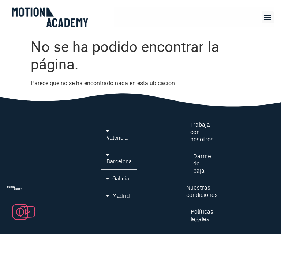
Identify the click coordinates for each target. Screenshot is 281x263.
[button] (268, 17)
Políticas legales (202, 214)
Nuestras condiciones (202, 190)
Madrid (121, 195)
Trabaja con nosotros (202, 131)
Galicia (120, 178)
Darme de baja (202, 163)
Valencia (117, 137)
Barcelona (119, 161)
